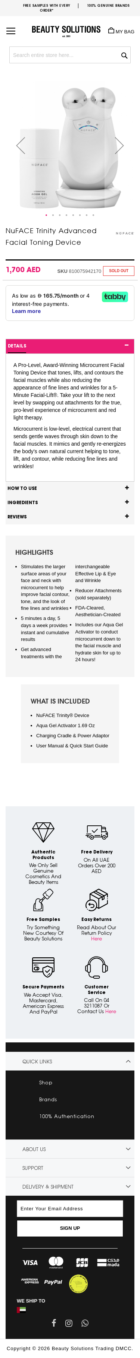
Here (96, 939)
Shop (46, 1083)
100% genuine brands (108, 5)
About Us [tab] (34, 1149)
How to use (22, 488)
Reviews (17, 517)
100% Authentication (66, 1116)
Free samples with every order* (47, 7)
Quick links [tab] (37, 1062)
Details (17, 346)
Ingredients (22, 502)
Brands (48, 1099)
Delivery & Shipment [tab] (48, 1187)
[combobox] (70, 54)
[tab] (70, 346)
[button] (20, 145)
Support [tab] (32, 1168)
